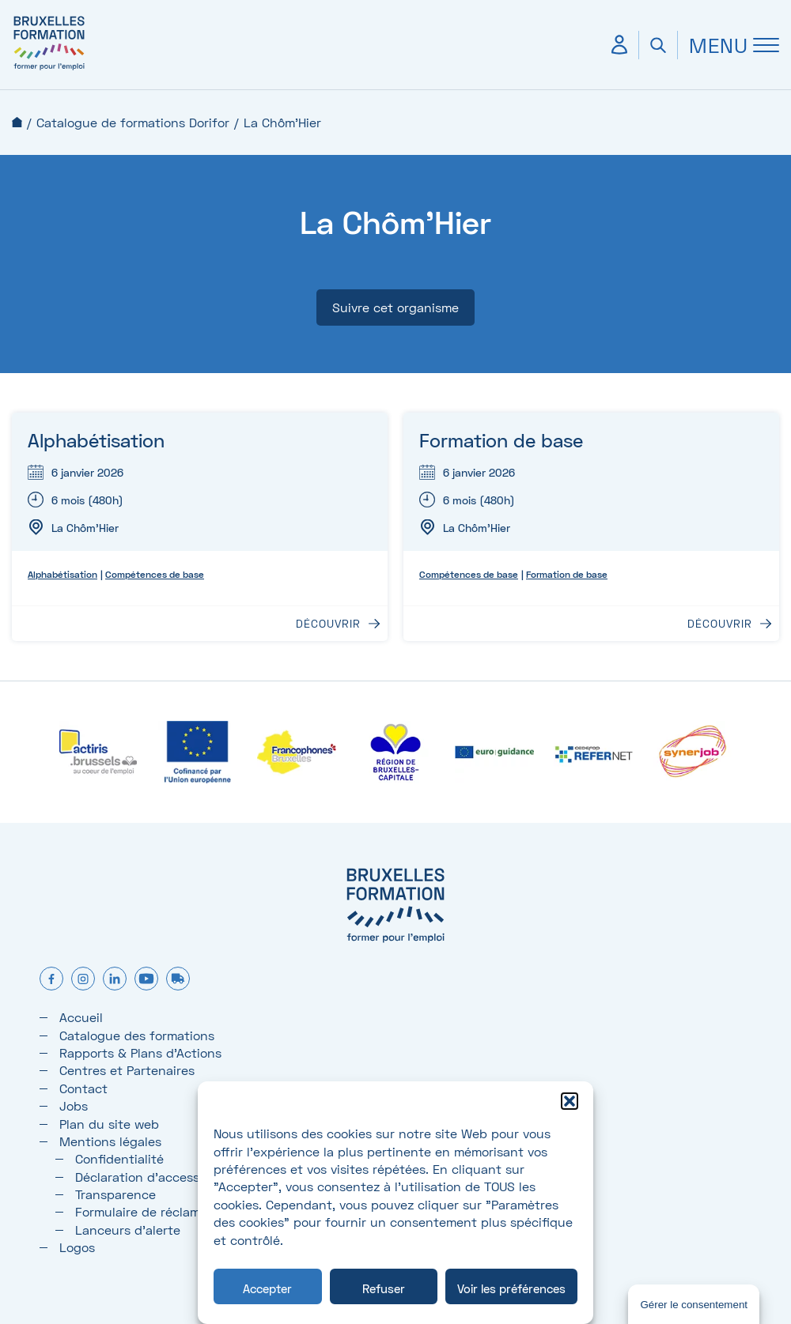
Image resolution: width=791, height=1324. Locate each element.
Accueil (17, 122)
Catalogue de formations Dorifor (132, 122)
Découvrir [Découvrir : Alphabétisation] (328, 623)
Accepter (267, 1288)
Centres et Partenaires (127, 1069)
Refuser (383, 1288)
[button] (569, 1101)
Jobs (73, 1105)
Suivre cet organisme (395, 307)
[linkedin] (115, 980)
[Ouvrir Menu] (728, 45)
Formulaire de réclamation (153, 1211)
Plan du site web (109, 1123)
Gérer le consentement (693, 1305)
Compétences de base (154, 574)
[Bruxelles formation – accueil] (49, 69)
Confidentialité (119, 1158)
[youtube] (146, 980)
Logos (77, 1246)
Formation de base (501, 439)
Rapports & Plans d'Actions (140, 1052)
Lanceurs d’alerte (127, 1229)
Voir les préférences (511, 1288)
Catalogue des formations (136, 1035)
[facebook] (51, 980)
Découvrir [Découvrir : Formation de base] (719, 623)
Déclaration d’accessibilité (154, 1176)
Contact (83, 1088)
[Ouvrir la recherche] (657, 45)
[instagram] (83, 980)
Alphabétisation (96, 439)
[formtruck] (178, 980)
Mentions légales (110, 1141)
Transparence (115, 1193)
